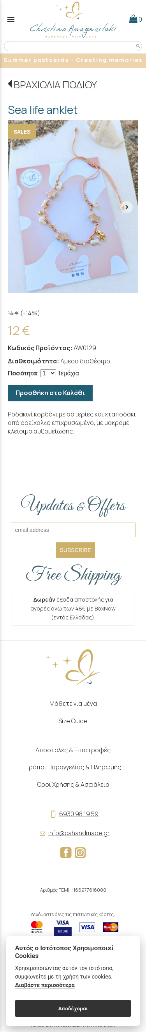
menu (11, 19)
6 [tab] (86, 289)
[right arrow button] (126, 206)
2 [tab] (68, 289)
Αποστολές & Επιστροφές (73, 750)
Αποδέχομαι (73, 1008)
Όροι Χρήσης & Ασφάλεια (73, 784)
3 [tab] (72, 289)
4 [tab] (77, 289)
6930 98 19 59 (73, 814)
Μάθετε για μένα (73, 703)
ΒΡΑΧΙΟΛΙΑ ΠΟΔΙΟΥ (55, 84)
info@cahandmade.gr (73, 833)
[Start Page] (73, 19)
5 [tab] (82, 289)
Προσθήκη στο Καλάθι (50, 393)
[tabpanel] (73, 206)
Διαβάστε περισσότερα (44, 985)
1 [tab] (63, 289)
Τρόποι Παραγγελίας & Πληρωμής (73, 767)
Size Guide (73, 721)
